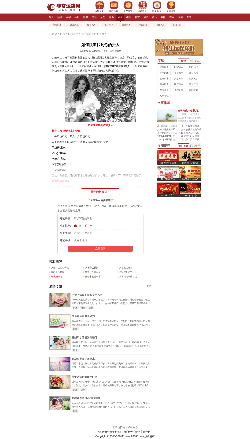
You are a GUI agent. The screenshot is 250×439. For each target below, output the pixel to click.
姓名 (85, 17)
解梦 (137, 17)
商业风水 (164, 84)
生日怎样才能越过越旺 (192, 126)
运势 (102, 17)
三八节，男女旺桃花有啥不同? (196, 139)
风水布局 (193, 90)
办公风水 (143, 25)
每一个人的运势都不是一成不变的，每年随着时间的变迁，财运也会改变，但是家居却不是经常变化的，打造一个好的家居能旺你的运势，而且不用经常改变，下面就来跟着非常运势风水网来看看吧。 (111, 303)
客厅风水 (108, 25)
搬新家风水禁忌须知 (83, 316)
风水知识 (177, 25)
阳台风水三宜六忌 (190, 132)
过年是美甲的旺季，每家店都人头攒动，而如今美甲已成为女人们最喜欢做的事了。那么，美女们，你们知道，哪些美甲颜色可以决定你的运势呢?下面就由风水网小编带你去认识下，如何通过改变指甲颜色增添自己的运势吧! (111, 385)
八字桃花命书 (125, 272)
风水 (120, 18)
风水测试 (164, 95)
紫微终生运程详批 (59, 267)
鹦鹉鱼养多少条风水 (83, 358)
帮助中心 (132, 427)
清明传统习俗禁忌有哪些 (191, 110)
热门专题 (183, 146)
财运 (83, 307)
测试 (145, 17)
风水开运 (73, 33)
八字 (68, 17)
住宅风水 (91, 25)
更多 (148, 286)
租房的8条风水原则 (190, 136)
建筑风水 (178, 84)
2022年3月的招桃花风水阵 (170, 139)
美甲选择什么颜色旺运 (84, 377)
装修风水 (160, 25)
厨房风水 (193, 78)
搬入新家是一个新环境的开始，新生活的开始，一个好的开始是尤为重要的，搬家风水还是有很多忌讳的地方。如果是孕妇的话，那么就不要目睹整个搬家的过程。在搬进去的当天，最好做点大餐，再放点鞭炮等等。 (111, 325)
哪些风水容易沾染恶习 (84, 337)
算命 (111, 17)
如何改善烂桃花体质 (191, 129)
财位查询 (164, 90)
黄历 (154, 17)
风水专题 (195, 145)
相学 (128, 17)
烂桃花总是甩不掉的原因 (86, 398)
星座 (94, 17)
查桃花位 (178, 90)
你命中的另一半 (92, 276)
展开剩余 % (100, 191)
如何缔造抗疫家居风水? (169, 129)
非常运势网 (118, 427)
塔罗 (171, 17)
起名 (59, 17)
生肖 (77, 17)
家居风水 (57, 25)
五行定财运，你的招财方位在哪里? (174, 132)
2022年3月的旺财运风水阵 (170, 136)
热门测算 (194, 60)
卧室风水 (74, 25)
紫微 (163, 17)
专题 (188, 17)
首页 (51, 17)
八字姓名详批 (125, 267)
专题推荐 (164, 145)
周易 (180, 17)
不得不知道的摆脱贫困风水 (87, 295)
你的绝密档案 (56, 272)
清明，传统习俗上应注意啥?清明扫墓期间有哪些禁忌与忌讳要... (189, 117)
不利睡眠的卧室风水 (167, 126)
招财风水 (125, 25)
